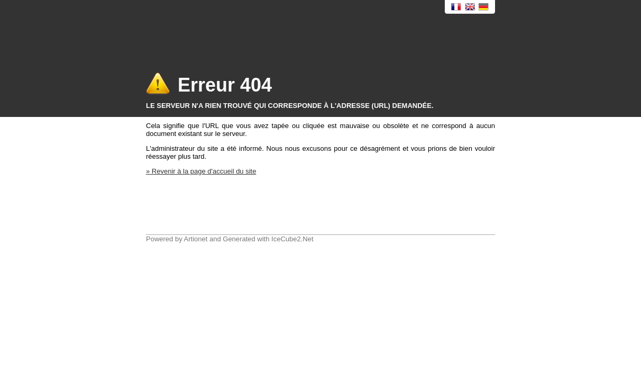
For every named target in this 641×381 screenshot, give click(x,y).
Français (456, 7)
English (470, 7)
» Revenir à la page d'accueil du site (201, 171)
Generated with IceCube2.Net (268, 239)
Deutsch (484, 7)
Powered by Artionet (176, 239)
